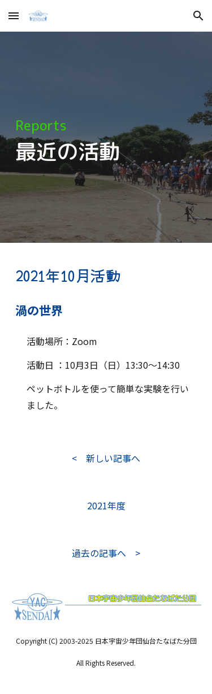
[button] (13, 15)
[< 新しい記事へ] (105, 458)
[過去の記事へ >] (105, 553)
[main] (106, 137)
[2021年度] (106, 505)
